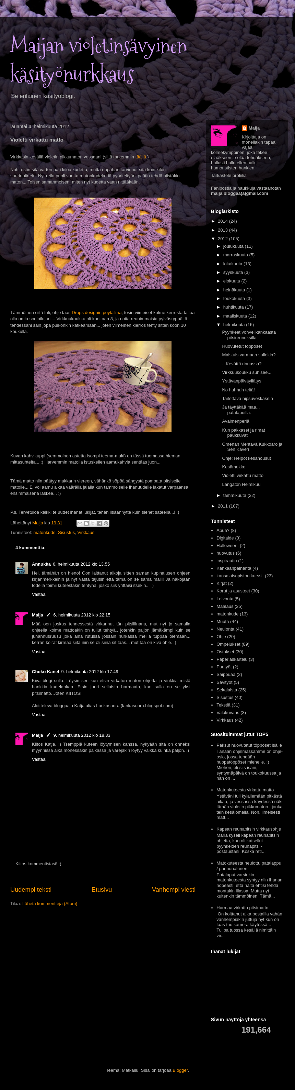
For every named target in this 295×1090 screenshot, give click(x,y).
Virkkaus (85, 532)
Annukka (41, 564)
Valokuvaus (227, 712)
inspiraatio (226, 560)
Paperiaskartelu (231, 659)
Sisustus (66, 532)
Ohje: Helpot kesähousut (246, 458)
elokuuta (232, 280)
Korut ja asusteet (233, 590)
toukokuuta (234, 298)
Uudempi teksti (30, 889)
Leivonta (224, 598)
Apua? (222, 530)
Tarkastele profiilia (229, 175)
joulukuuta (234, 246)
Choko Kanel (45, 671)
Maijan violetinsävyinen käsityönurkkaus (98, 60)
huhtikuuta (234, 307)
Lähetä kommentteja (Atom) (49, 903)
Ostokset (225, 651)
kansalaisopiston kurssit (239, 575)
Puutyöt (224, 666)
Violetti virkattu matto (242, 475)
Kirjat (221, 583)
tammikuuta (235, 495)
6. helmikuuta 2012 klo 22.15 (82, 615)
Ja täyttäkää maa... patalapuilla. (241, 409)
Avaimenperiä (235, 421)
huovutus (225, 553)
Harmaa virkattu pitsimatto (242, 907)
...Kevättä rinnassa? (241, 363)
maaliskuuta (235, 316)
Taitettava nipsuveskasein (247, 398)
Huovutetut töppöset (242, 346)
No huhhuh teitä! (238, 389)
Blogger (180, 1070)
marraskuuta (236, 254)
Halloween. (227, 545)
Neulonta (225, 629)
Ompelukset (228, 644)
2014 (223, 221)
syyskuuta (233, 272)
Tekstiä (223, 705)
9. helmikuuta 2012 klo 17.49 (89, 671)
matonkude (44, 532)
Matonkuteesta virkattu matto (245, 789)
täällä (140, 156)
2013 (223, 230)
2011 (223, 506)
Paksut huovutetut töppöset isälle (249, 745)
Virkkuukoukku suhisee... (246, 372)
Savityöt (224, 682)
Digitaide (225, 538)
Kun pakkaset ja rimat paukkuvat (243, 432)
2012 (223, 238)
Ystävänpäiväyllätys (241, 380)
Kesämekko (233, 466)
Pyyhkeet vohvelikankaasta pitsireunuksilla (249, 335)
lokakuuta (233, 263)
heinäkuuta (234, 289)
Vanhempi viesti (174, 889)
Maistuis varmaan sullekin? (248, 354)
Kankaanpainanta (233, 568)
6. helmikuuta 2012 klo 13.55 (81, 564)
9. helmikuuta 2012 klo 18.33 (82, 735)
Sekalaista (226, 689)
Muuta (222, 621)
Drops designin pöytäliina (96, 312)
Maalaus (224, 606)
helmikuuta (234, 324)
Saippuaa (225, 674)
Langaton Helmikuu (241, 484)
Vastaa (39, 594)
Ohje (221, 636)
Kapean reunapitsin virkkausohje (248, 829)
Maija (37, 615)
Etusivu (102, 889)
